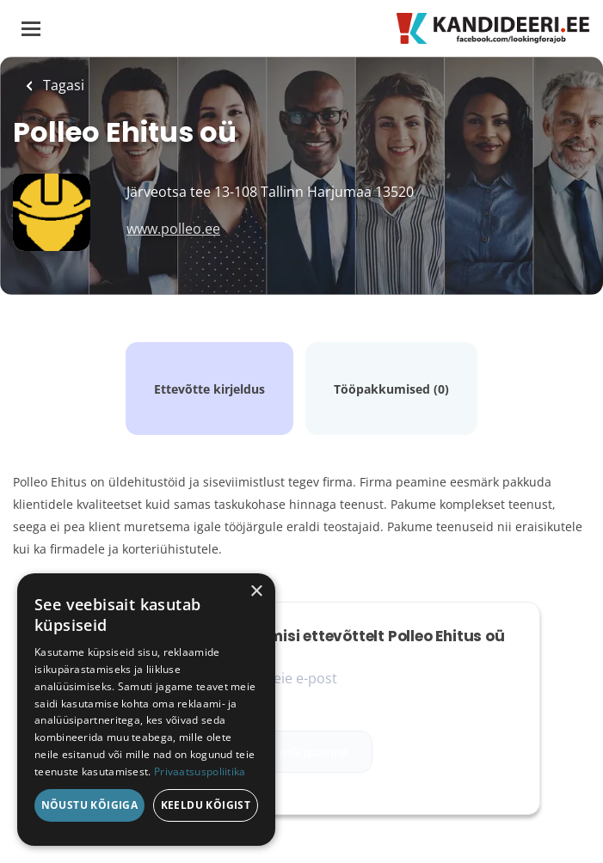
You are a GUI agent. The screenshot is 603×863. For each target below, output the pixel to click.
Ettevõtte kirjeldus (209, 389)
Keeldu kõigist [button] (206, 805)
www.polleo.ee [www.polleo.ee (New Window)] (173, 228)
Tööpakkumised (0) (391, 389)
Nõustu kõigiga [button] (89, 805)
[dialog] (146, 709)
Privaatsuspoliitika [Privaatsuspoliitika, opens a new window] (200, 771)
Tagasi (62, 85)
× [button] (255, 591)
